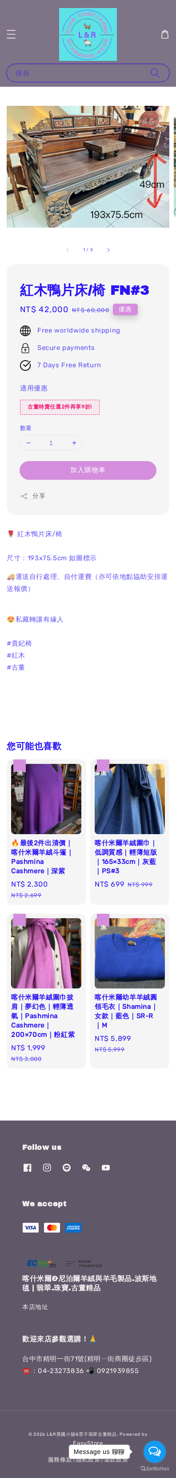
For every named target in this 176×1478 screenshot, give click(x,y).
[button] (11, 34)
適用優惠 (34, 388)
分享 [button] (32, 496)
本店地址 (35, 1307)
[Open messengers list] (155, 1452)
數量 (26, 428)
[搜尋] (155, 72)
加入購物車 (88, 470)
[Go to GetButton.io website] (154, 1469)
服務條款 (60, 1459)
